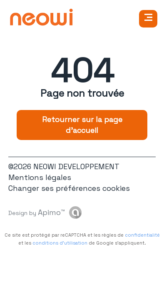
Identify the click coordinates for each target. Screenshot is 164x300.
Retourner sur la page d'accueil (82, 125)
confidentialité (142, 235)
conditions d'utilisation (59, 243)
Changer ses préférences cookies (69, 188)
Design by (36, 212)
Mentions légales (39, 177)
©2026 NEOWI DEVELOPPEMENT (63, 166)
